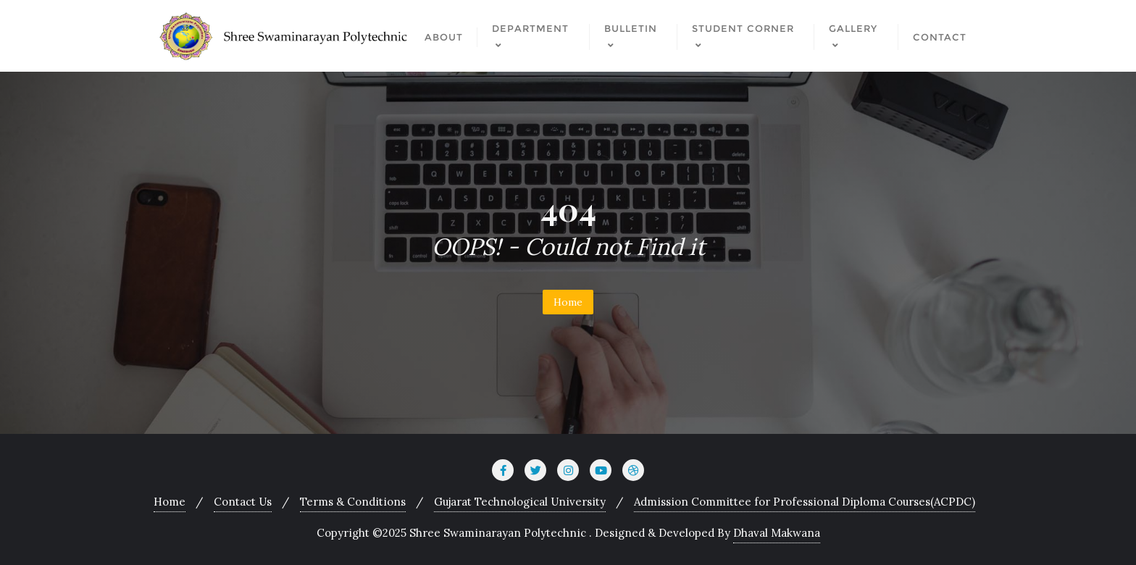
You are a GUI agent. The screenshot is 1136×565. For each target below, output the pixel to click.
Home (568, 302)
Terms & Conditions (353, 501)
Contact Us (243, 501)
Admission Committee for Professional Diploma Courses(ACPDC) (804, 501)
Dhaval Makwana (776, 533)
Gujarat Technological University (520, 501)
